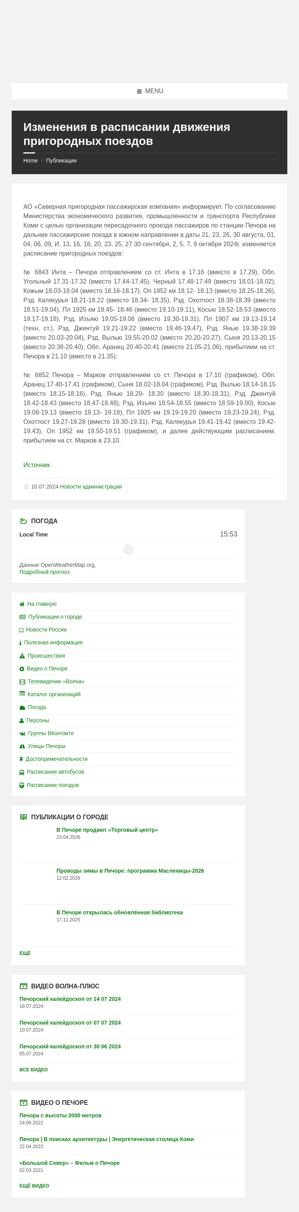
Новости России (43, 629)
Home (30, 160)
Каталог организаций (50, 694)
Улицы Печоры (42, 746)
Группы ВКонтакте (46, 733)
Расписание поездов (49, 785)
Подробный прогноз (44, 572)
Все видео (33, 1070)
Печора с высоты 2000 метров (60, 1115)
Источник (36, 465)
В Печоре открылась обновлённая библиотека (119, 912)
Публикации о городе (50, 617)
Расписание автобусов (51, 772)
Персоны (34, 720)
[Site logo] (149, 68)
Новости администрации (91, 486)
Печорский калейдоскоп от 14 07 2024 (70, 999)
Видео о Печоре (43, 668)
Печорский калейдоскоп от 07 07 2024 (70, 1023)
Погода (32, 707)
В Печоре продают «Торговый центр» (107, 830)
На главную (37, 604)
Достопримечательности (53, 759)
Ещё (25, 953)
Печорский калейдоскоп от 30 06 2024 (70, 1046)
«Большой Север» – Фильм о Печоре (69, 1163)
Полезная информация (51, 642)
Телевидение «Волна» (52, 681)
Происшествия (42, 656)
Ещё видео (34, 1186)
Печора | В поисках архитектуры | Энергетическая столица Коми (106, 1139)
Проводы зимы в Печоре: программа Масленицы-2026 (130, 871)
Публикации (61, 160)
